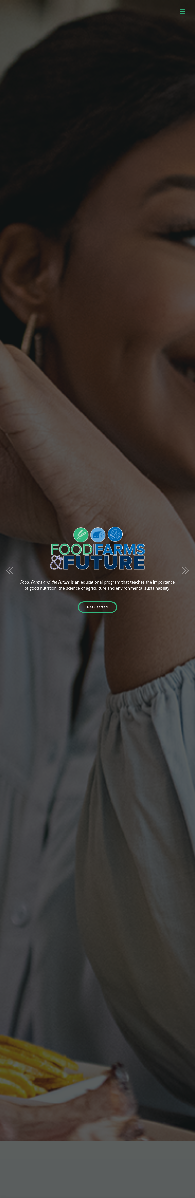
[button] (10, 561)
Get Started (97, 598)
